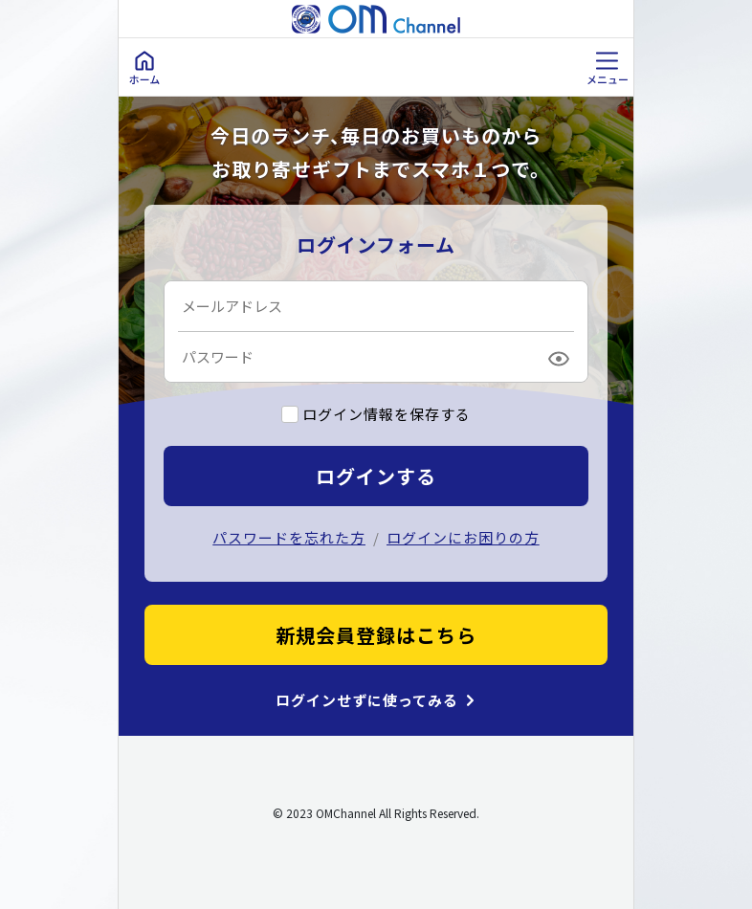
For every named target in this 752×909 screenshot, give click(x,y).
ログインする (376, 476)
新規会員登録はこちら (376, 635)
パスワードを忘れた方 (288, 537)
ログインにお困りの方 (463, 537)
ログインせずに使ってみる (367, 700)
